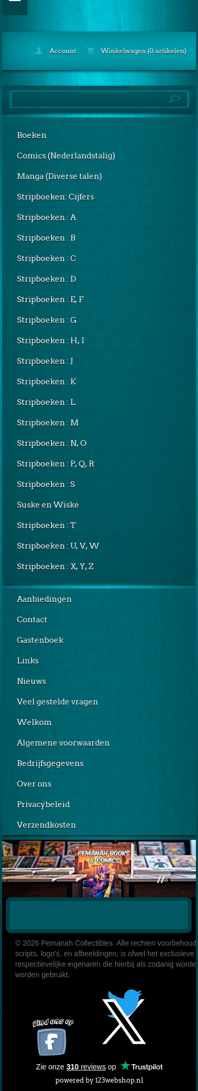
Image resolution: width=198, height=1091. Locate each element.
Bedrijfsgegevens (50, 763)
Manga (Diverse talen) (59, 176)
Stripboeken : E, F (50, 299)
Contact (32, 619)
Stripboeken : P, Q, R (56, 464)
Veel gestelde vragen (57, 702)
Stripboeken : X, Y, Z (55, 566)
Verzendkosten (46, 825)
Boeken (31, 135)
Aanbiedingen (44, 599)
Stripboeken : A (46, 217)
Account (55, 51)
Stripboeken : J (45, 361)
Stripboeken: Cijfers (55, 197)
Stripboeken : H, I (50, 340)
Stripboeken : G (47, 320)
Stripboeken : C (46, 258)
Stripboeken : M (48, 423)
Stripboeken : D (46, 279)
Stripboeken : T (46, 525)
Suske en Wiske (48, 505)
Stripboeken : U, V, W (58, 546)
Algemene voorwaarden (63, 743)
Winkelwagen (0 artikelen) (136, 51)
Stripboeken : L (46, 402)
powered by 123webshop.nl (99, 1078)
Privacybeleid (43, 804)
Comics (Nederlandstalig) (66, 156)
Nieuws (31, 681)
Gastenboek (40, 640)
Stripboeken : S (46, 484)
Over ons (34, 784)
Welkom (34, 722)
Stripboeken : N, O (52, 443)
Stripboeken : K (46, 381)
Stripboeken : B (46, 238)
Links (28, 661)
